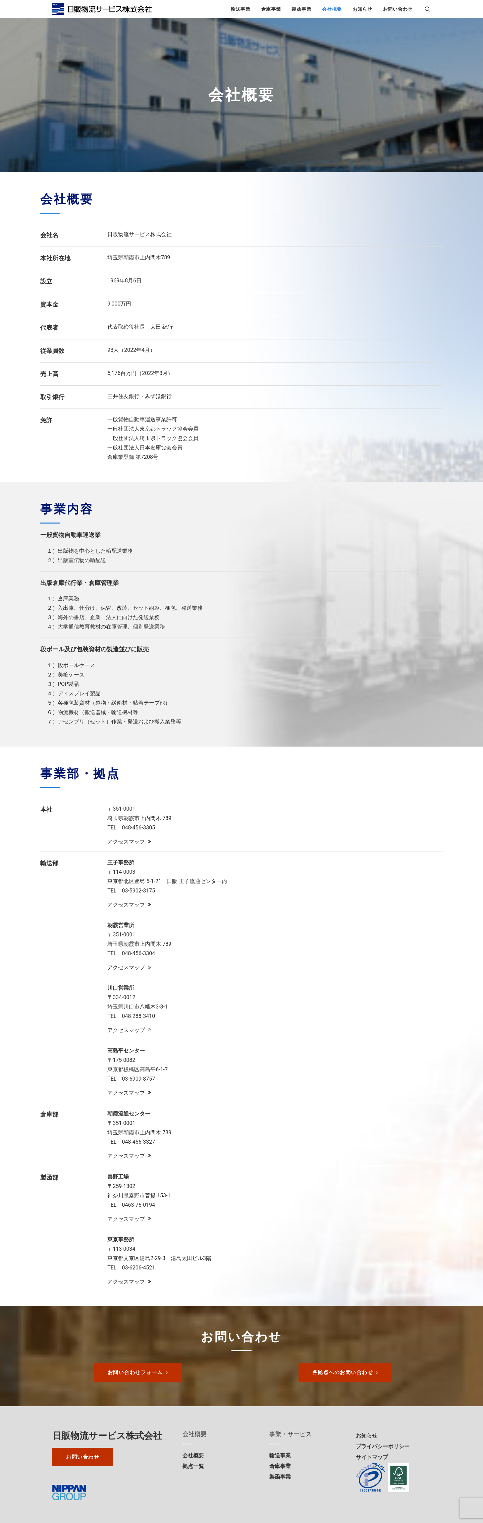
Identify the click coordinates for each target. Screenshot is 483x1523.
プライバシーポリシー (383, 1445)
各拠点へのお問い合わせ (345, 1371)
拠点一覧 (193, 1465)
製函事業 (301, 9)
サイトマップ (372, 1456)
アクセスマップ (129, 840)
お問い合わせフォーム (138, 1371)
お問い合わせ (398, 9)
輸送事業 (241, 9)
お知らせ (362, 9)
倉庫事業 (271, 9)
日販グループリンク (397, 152)
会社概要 (332, 9)
